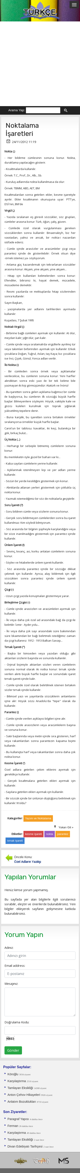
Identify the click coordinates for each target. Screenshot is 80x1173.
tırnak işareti (15, 840)
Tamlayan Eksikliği (20, 1088)
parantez (62, 834)
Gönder (13, 1050)
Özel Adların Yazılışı (27, 861)
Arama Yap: (16, 110)
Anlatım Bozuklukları (21, 1101)
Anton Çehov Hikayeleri (23, 1094)
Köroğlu (12, 1074)
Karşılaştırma (16, 1081)
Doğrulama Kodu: (16, 1022)
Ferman (12, 1126)
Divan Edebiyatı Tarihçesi (24, 1146)
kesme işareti (33, 834)
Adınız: (8, 947)
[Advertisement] (40, 64)
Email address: (14, 965)
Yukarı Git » (65, 827)
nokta (49, 834)
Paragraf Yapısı (18, 1119)
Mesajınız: (11, 983)
